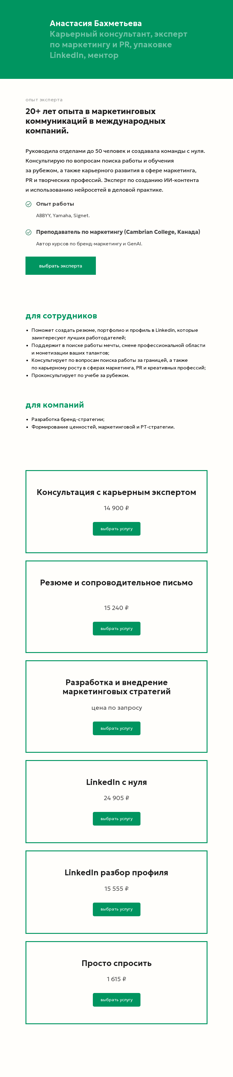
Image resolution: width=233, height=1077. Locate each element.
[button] (60, 266)
